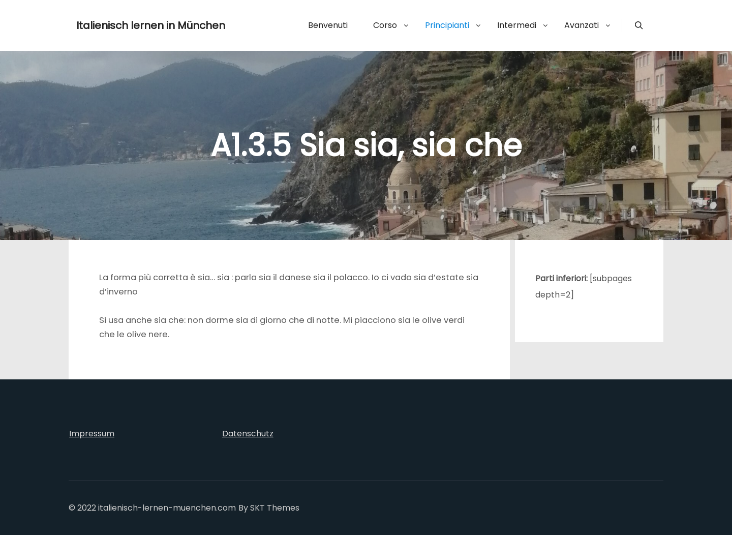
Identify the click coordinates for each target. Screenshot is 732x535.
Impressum (91, 433)
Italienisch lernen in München (127, 25)
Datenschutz (247, 433)
